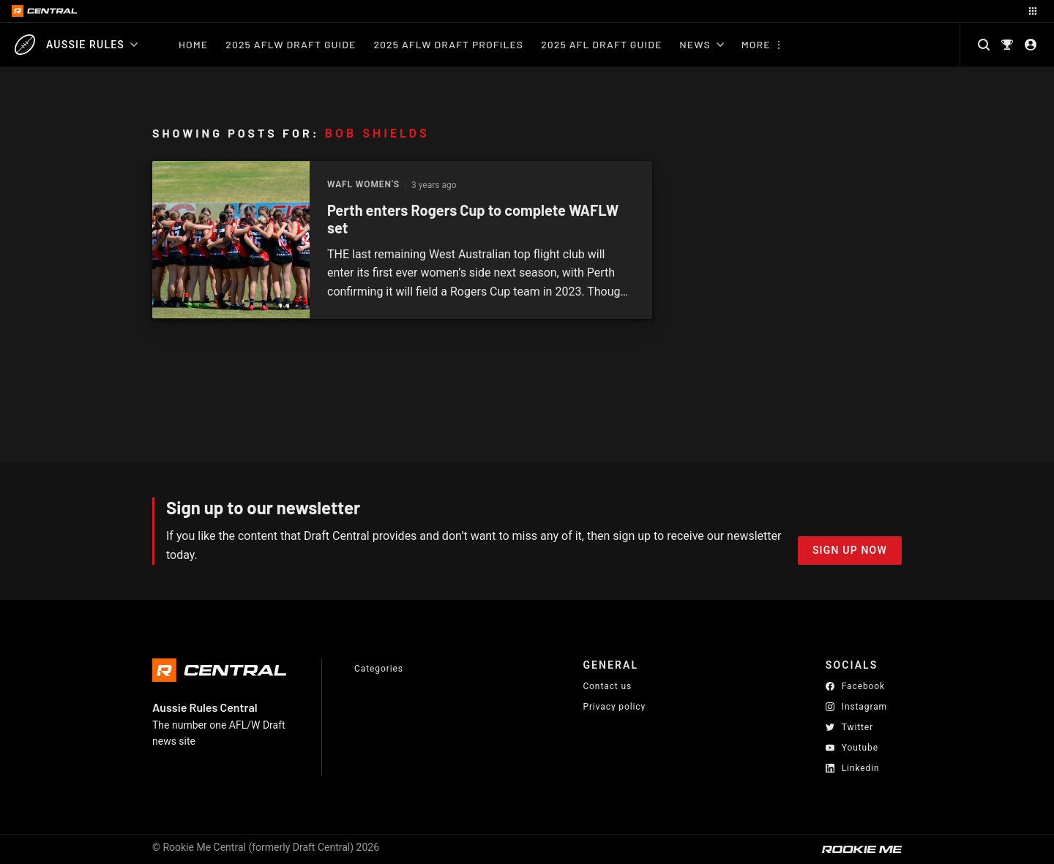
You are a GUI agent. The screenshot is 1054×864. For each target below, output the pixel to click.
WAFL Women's (363, 184)
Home (193, 44)
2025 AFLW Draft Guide (290, 44)
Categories (378, 669)
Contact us (607, 686)
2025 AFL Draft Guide (601, 44)
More (756, 44)
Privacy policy (614, 706)
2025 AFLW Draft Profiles (448, 44)
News (701, 44)
